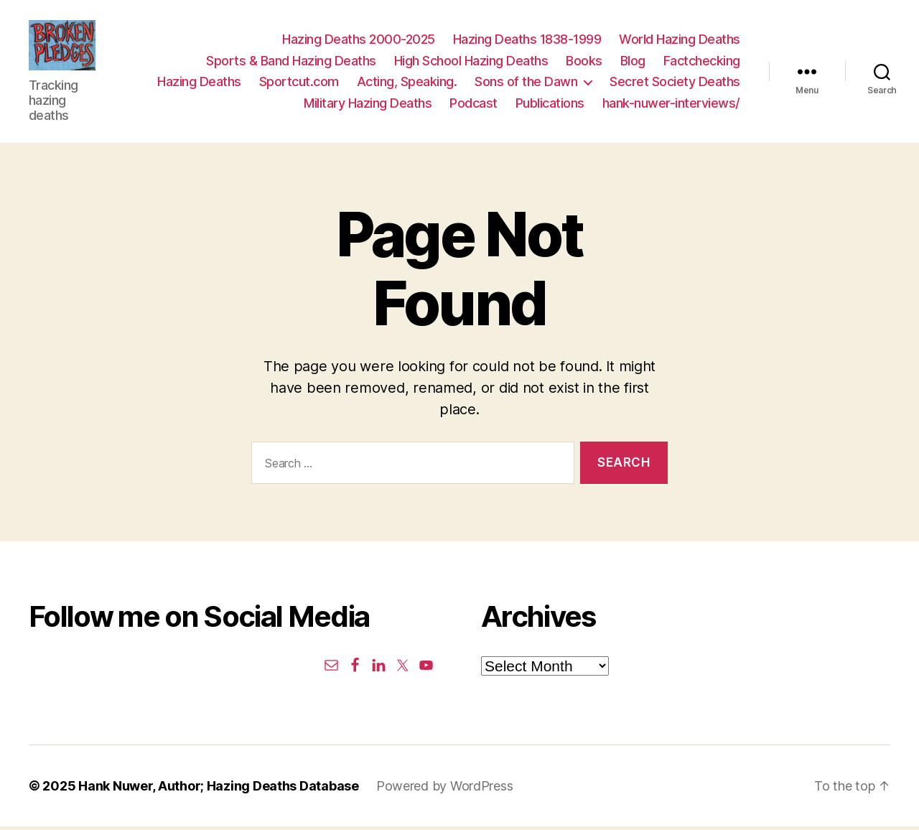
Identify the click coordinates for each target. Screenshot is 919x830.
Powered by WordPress (444, 789)
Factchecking (701, 62)
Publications (550, 105)
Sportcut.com (299, 83)
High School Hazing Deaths (471, 62)
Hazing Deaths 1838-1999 (527, 41)
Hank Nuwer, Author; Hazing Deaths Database (218, 789)
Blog (632, 62)
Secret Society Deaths (675, 83)
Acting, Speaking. (407, 83)
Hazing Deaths (199, 83)
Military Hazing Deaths (367, 105)
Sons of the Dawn (526, 83)
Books (584, 62)
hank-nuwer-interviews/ (671, 105)
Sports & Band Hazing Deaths (291, 62)
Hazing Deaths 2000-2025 (358, 41)
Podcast (473, 105)
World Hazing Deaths (679, 41)
